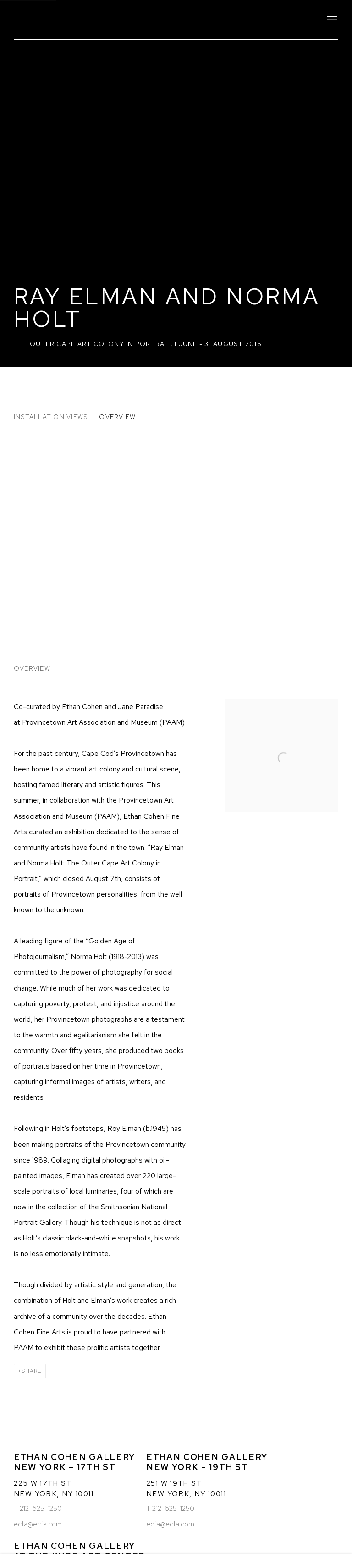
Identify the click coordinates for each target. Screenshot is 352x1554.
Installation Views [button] (51, 417)
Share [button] (31, 1371)
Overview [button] (117, 417)
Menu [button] (331, 20)
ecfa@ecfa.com (38, 1524)
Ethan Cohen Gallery (92, 19)
